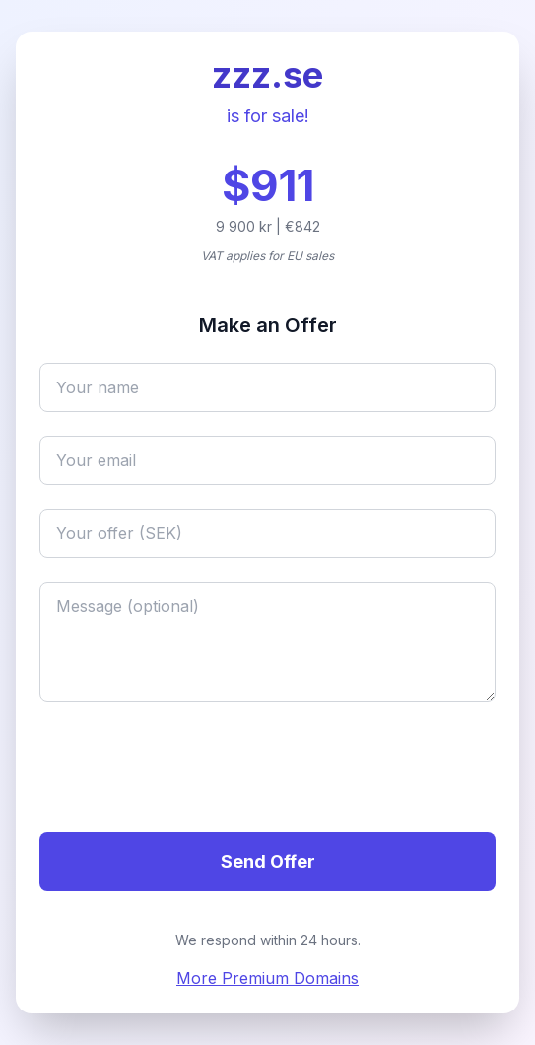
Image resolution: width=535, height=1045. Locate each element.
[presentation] (189, 770)
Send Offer (268, 861)
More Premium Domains (267, 978)
